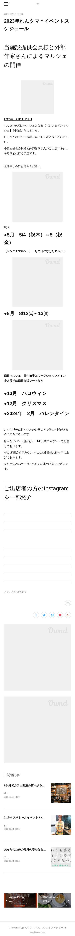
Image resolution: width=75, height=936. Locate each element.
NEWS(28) (21, 592)
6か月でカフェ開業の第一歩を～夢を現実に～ (33, 785)
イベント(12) (10, 592)
